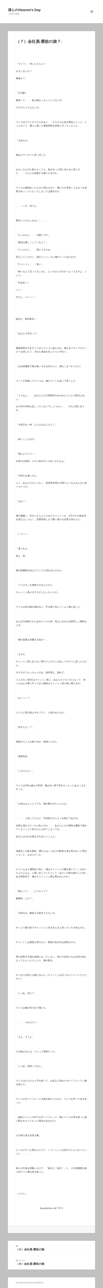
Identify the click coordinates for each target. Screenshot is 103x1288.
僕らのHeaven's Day (24, 9)
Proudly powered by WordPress (29, 1282)
